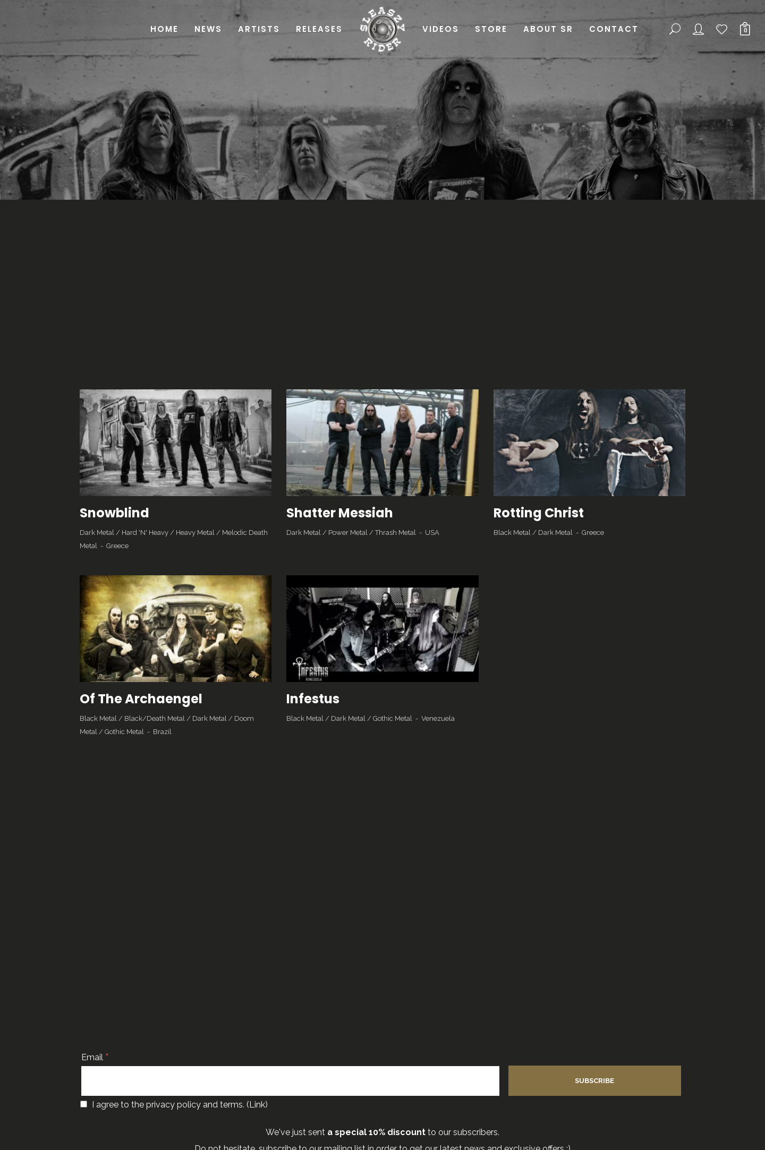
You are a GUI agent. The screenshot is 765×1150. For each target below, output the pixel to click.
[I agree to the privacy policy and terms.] (83, 1104)
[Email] (290, 1081)
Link (257, 1105)
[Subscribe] (594, 1081)
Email (95, 1057)
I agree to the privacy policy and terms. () (174, 1105)
